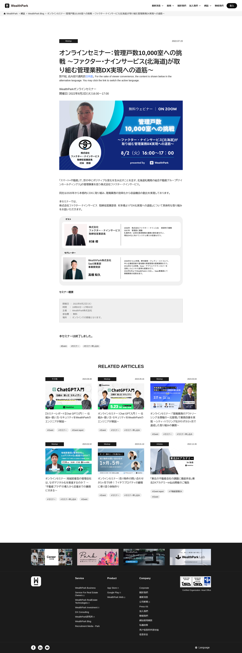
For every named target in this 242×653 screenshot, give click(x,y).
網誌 (206, 5)
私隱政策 (143, 625)
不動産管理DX (176, 491)
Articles (159, 444)
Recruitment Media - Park (87, 626)
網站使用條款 (145, 620)
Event (64, 346)
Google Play (114, 592)
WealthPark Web (116, 597)
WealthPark (12, 13)
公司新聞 (144, 602)
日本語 (89, 76)
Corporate (144, 588)
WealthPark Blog (36, 13)
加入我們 (193, 5)
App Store (113, 588)
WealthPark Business (85, 588)
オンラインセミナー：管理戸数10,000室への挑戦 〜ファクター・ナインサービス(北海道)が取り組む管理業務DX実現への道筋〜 (106, 13)
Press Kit (143, 606)
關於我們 (181, 5)
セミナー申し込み (92, 346)
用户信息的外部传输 (149, 630)
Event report (78, 430)
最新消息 (156, 5)
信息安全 (143, 634)
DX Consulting (82, 612)
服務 (169, 5)
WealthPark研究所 (84, 617)
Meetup (68, 41)
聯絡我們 (219, 5)
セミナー (75, 346)
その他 (54, 379)
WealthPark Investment (87, 607)
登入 (232, 5)
